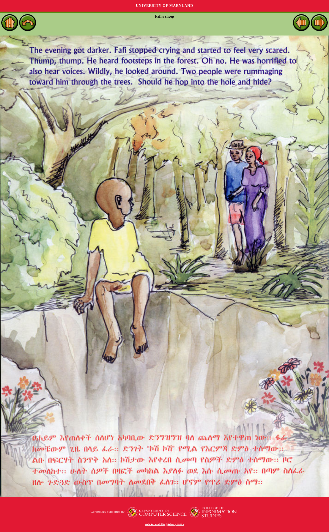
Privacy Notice (176, 524)
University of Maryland (164, 6)
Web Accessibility (155, 524)
